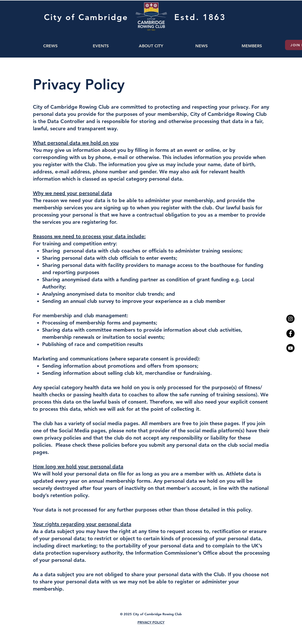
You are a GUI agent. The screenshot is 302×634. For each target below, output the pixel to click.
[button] (50, 46)
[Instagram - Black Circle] (290, 319)
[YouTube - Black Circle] (290, 348)
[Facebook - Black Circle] (290, 333)
